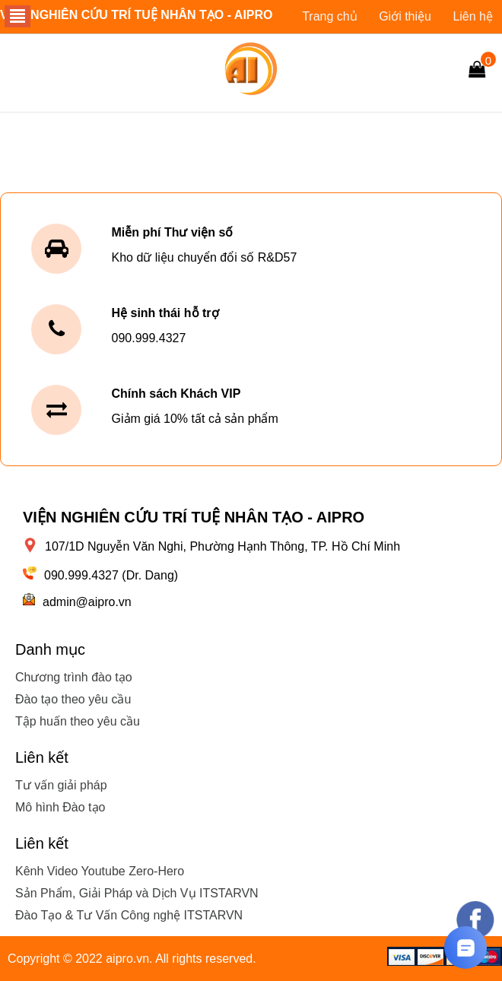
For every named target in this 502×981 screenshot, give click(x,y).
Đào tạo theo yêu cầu (73, 699)
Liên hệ (473, 16)
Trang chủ (329, 16)
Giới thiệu (405, 16)
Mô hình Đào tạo (60, 807)
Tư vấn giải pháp (61, 785)
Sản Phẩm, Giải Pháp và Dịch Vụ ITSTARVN (137, 893)
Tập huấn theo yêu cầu (77, 721)
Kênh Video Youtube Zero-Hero (99, 871)
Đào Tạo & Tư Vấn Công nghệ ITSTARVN (129, 915)
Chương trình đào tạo (73, 677)
